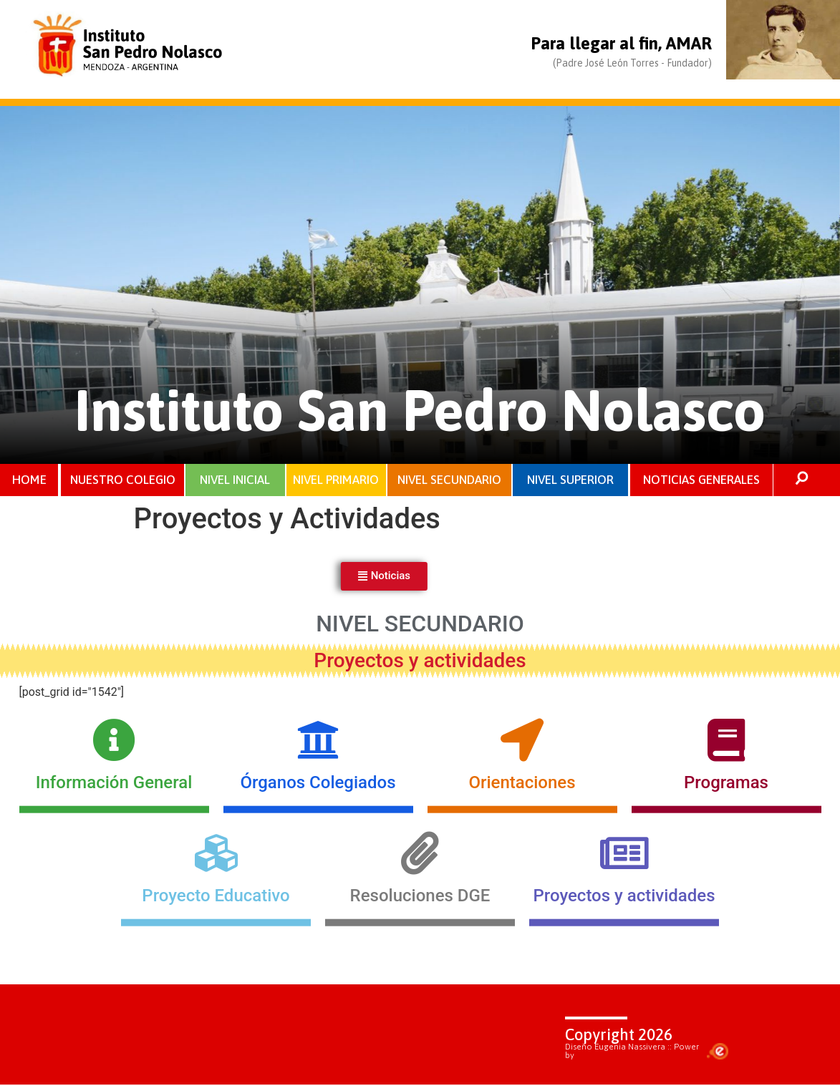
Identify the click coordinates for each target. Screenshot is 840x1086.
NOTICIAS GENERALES (701, 480)
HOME (29, 480)
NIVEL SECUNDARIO (449, 480)
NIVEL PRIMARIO (336, 480)
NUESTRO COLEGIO (122, 480)
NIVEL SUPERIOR (570, 480)
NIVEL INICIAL (235, 480)
